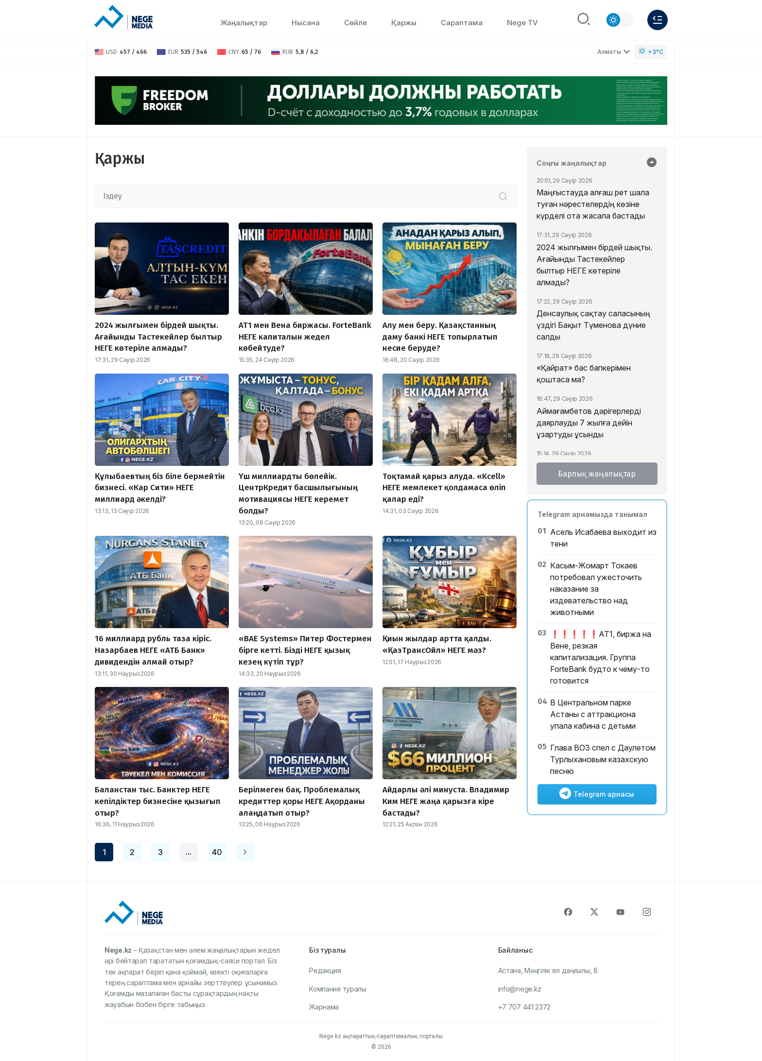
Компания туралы (337, 989)
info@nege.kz (519, 989)
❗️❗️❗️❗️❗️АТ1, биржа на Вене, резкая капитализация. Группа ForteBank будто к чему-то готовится (600, 657)
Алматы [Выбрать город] (613, 51)
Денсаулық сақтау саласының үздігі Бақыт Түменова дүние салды (593, 325)
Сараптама (462, 22)
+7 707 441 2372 (524, 1007)
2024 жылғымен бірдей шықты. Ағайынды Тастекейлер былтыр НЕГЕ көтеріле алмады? (594, 264)
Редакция (325, 970)
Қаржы (403, 22)
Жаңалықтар (243, 22)
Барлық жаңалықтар (597, 474)
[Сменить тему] (619, 20)
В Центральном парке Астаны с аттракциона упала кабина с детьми (593, 714)
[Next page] (245, 852)
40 (217, 852)
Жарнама (324, 1007)
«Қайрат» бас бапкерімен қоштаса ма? (584, 373)
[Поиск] (583, 20)
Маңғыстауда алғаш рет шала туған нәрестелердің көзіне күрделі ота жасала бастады (593, 204)
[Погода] (650, 52)
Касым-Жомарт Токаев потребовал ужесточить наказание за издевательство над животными (596, 589)
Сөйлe (355, 22)
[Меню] (657, 20)
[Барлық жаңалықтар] (652, 163)
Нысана (306, 22)
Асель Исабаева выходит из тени (603, 537)
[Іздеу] (503, 196)
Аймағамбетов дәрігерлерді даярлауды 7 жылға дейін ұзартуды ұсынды (589, 422)
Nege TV (522, 22)
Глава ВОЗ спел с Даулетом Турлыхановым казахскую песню (603, 759)
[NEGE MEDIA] (123, 17)
